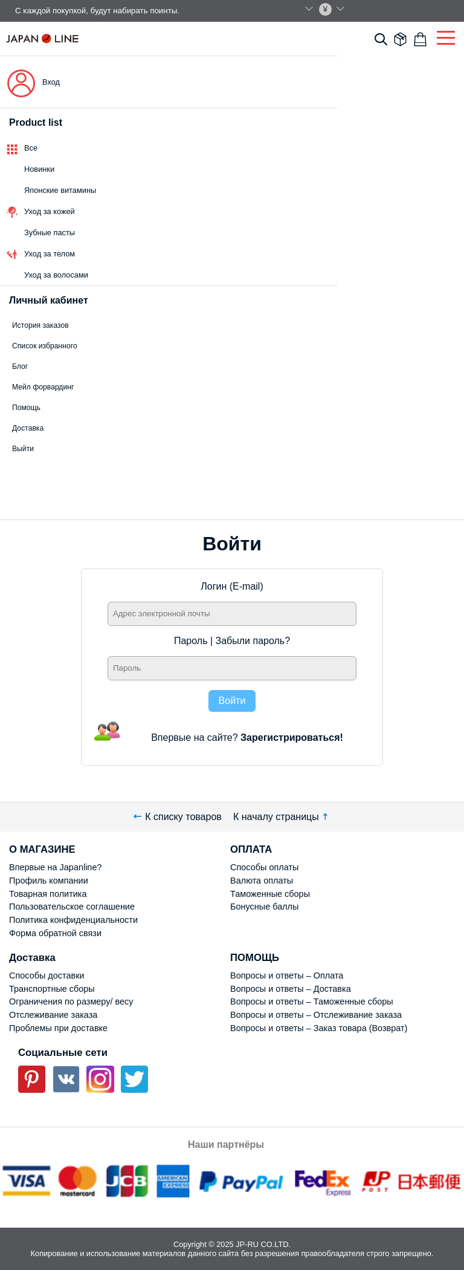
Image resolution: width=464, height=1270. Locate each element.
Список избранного (44, 346)
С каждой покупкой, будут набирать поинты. (97, 10)
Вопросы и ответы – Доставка (290, 989)
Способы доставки (47, 975)
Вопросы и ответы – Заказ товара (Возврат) (318, 1028)
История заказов (40, 325)
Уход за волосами (56, 274)
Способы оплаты (264, 867)
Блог (20, 366)
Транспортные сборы (52, 989)
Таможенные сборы (270, 894)
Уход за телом (49, 253)
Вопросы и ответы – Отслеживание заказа (316, 1015)
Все (30, 147)
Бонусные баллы (264, 906)
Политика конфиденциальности (73, 920)
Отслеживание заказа (53, 1015)
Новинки (39, 169)
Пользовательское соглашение (72, 906)
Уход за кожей (49, 211)
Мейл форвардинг (43, 387)
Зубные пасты (49, 232)
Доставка (28, 428)
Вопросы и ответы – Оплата (286, 975)
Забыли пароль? (253, 641)
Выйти (23, 448)
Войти (232, 700)
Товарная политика (47, 894)
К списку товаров (178, 817)
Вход (51, 81)
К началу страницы (281, 817)
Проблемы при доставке (58, 1028)
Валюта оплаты (261, 880)
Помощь (26, 407)
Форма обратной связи (55, 933)
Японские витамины (60, 190)
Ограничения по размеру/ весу (71, 1001)
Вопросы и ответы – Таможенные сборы (311, 1001)
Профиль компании (48, 880)
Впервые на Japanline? (55, 867)
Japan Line (42, 38)
